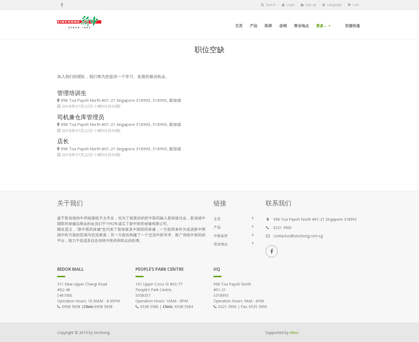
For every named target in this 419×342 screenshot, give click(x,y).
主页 (217, 218)
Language (332, 4)
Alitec (294, 332)
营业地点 (221, 244)
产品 (217, 227)
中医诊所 (221, 235)
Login (288, 4)
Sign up (308, 4)
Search (268, 4)
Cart (353, 4)
